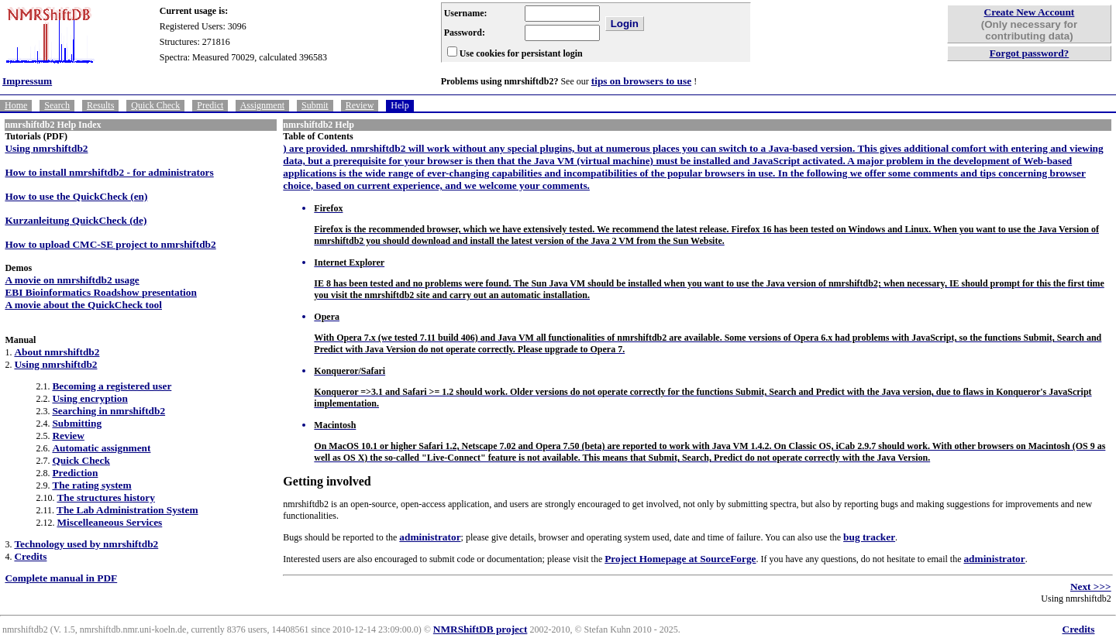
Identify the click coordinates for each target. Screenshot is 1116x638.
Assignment (262, 105)
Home (16, 105)
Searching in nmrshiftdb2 (108, 411)
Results (100, 105)
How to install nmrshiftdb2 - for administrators (109, 172)
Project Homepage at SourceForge (680, 558)
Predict (210, 105)
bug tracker (869, 537)
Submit (315, 105)
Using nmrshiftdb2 (46, 148)
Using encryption (89, 398)
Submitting (77, 423)
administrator (429, 537)
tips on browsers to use (641, 81)
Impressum (27, 81)
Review (360, 105)
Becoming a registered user (111, 386)
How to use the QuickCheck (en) (76, 196)
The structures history (105, 497)
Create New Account (1029, 12)
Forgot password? (1030, 53)
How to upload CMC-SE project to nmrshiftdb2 (110, 244)
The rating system (91, 485)
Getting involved (326, 481)
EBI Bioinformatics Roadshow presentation (100, 292)
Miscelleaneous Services (109, 522)
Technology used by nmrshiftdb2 (86, 544)
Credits (30, 556)
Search (57, 105)
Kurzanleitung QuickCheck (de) (75, 220)
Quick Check (155, 105)
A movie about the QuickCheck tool (83, 304)
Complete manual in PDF (61, 578)
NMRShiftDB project (480, 629)
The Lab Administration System (127, 510)
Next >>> (1090, 586)
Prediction (75, 472)
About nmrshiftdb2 (56, 352)
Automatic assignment (101, 448)
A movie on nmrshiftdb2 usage (72, 280)
